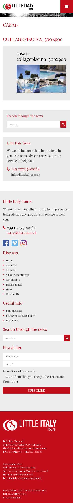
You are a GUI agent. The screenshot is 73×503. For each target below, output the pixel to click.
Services (11, 270)
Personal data (14, 310)
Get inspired (13, 279)
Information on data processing (20, 370)
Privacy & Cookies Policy (20, 315)
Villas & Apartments (17, 274)
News (9, 289)
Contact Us (12, 294)
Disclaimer (12, 320)
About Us (11, 265)
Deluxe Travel (14, 284)
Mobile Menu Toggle (66, 6)
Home (9, 260)
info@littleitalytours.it (25, 174)
